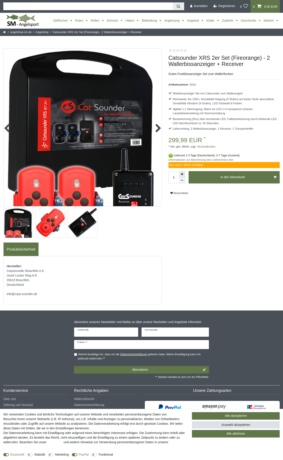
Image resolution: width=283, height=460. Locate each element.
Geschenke (249, 20)
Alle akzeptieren (236, 415)
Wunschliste (179, 193)
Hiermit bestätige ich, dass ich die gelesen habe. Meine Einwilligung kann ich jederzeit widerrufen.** (139, 356)
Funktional (106, 454)
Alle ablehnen (235, 433)
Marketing (62, 454)
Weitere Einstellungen (132, 454)
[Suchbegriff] (88, 6)
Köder (210, 20)
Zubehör (228, 20)
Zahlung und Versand (18, 405)
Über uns (9, 399)
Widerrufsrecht (84, 399)
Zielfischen (61, 20)
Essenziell (17, 454)
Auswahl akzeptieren (236, 424)
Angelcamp (172, 20)
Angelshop (42, 32)
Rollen (95, 20)
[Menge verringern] (182, 180)
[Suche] (178, 6)
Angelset (193, 20)
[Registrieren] (224, 6)
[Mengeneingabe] (173, 177)
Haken (130, 20)
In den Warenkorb (248, 177)
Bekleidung (150, 20)
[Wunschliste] (244, 6)
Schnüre (113, 20)
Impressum (55, 442)
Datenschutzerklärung (89, 405)
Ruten (79, 20)
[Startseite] (4, 32)
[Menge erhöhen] (182, 174)
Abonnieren (169, 370)
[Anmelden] (198, 6)
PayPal (84, 454)
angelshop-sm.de (21, 32)
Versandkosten (206, 146)
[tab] (21, 249)
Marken (269, 20)
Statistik (39, 454)
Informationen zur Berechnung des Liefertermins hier (200, 159)
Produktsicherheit (21, 249)
